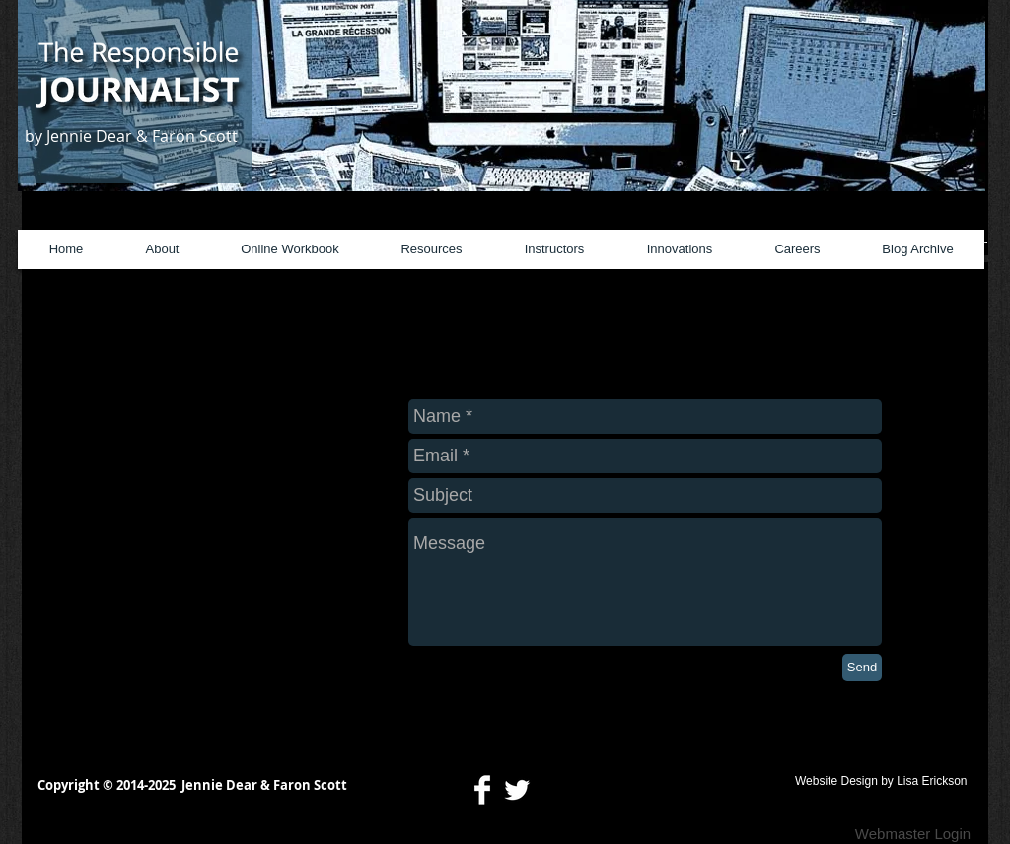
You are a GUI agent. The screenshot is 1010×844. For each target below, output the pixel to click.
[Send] (862, 667)
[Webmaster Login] (912, 834)
